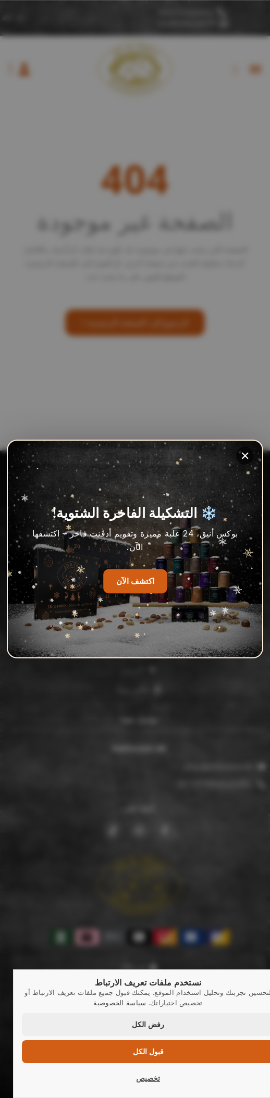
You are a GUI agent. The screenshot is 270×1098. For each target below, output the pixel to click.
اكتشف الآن (135, 581)
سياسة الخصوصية (119, 1003)
